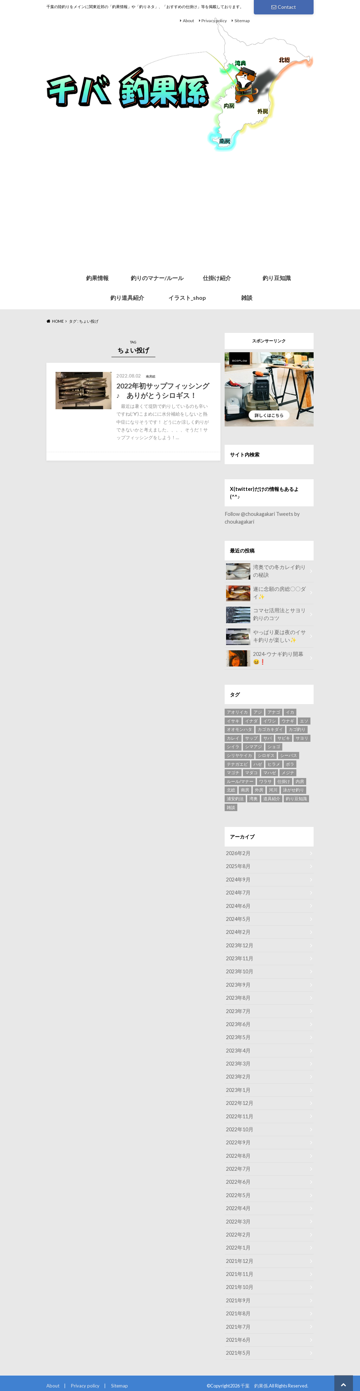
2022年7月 (238, 1165)
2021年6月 (238, 1334)
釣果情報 (97, 277)
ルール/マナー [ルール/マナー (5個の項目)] (240, 781)
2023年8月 (238, 996)
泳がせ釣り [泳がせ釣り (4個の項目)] (293, 789)
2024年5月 (238, 918)
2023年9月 (238, 983)
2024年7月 (238, 892)
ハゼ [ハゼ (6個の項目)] (257, 763)
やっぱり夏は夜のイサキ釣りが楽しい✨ (266, 636)
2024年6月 (238, 905)
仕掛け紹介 (217, 277)
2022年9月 (238, 1139)
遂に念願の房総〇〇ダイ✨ (266, 593)
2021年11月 (239, 1269)
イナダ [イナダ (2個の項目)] (251, 720)
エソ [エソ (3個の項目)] (304, 720)
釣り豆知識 (277, 277)
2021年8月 (238, 1308)
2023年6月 (238, 1022)
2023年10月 (239, 970)
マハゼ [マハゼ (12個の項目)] (269, 772)
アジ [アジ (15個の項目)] (257, 711)
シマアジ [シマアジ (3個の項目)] (253, 746)
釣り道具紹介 (127, 297)
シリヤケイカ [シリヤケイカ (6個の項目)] (239, 755)
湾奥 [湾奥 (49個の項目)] (253, 798)
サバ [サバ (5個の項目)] (267, 737)
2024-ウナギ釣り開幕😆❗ (266, 658)
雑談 (246, 297)
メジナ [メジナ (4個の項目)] (288, 772)
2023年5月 (238, 1035)
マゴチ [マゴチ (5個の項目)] (233, 772)
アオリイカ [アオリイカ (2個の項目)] (237, 711)
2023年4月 (238, 1048)
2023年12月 (239, 944)
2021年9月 (238, 1295)
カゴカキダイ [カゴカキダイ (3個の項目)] (270, 729)
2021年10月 (239, 1282)
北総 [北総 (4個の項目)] (231, 789)
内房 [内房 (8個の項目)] (300, 781)
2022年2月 (238, 1230)
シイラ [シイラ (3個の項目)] (233, 746)
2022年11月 (239, 1113)
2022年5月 (238, 1191)
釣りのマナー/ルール (157, 277)
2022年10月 (239, 1126)
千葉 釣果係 (254, 1380)
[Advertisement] (180, 215)
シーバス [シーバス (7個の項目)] (288, 755)
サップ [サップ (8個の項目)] (251, 737)
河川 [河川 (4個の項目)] (273, 789)
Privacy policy (214, 20)
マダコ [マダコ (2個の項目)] (251, 772)
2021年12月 (239, 1256)
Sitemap (242, 20)
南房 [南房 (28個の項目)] (245, 789)
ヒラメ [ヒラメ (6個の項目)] (274, 763)
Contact (283, 7)
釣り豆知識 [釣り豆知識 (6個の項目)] (296, 798)
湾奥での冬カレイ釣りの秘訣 (266, 571)
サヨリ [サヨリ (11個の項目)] (302, 737)
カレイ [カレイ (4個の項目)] (233, 737)
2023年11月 (239, 957)
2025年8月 (238, 866)
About (188, 20)
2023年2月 (238, 1074)
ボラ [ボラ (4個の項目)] (290, 763)
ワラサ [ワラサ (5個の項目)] (265, 781)
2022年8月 (238, 1152)
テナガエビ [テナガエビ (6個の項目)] (237, 763)
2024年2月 (238, 931)
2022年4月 (238, 1204)
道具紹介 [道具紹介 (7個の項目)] (271, 798)
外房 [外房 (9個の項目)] (259, 789)
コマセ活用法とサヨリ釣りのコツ (266, 615)
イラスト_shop (187, 297)
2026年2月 (238, 853)
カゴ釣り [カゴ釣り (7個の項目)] (297, 729)
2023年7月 (238, 1009)
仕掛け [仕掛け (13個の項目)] (283, 781)
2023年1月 (238, 1087)
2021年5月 (238, 1347)
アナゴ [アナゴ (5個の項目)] (274, 711)
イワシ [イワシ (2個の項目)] (269, 720)
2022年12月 (239, 1100)
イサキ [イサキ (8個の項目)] (233, 720)
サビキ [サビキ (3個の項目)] (283, 737)
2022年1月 (238, 1243)
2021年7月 (238, 1321)
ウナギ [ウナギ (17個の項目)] (288, 720)
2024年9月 (238, 879)
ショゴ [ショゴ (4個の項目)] (274, 746)
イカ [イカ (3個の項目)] (290, 711)
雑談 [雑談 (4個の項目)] (231, 807)
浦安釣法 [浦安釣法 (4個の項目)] (235, 798)
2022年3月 (238, 1217)
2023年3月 (238, 1061)
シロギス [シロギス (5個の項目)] (266, 755)
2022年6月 (238, 1178)
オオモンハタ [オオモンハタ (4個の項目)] (239, 729)
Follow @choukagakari (250, 514)
